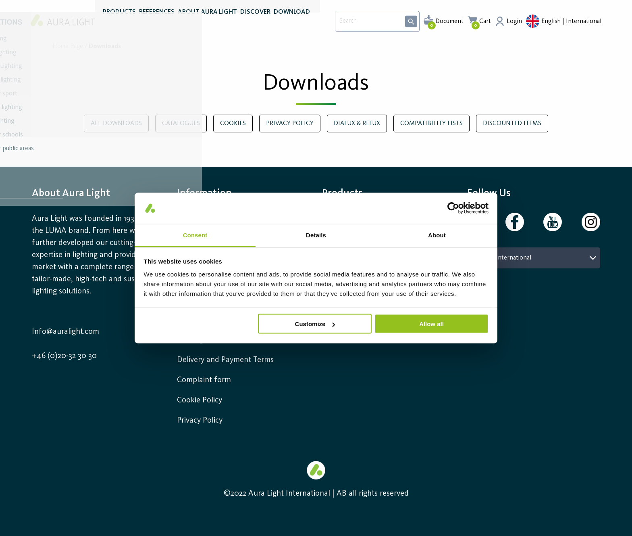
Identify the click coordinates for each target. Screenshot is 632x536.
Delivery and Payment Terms (225, 360)
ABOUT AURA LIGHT (207, 23)
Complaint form (204, 380)
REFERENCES (157, 23)
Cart (485, 21)
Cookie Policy (199, 400)
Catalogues (181, 123)
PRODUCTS (119, 23)
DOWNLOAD (292, 23)
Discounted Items (512, 123)
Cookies (233, 123)
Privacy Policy (199, 421)
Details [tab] (316, 234)
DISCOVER (255, 23)
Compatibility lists (431, 123)
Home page (67, 46)
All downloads (116, 123)
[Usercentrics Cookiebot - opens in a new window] (453, 208)
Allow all (431, 323)
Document (449, 21)
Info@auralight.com (65, 332)
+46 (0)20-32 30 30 (64, 356)
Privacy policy (290, 123)
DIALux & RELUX (357, 123)
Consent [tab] (195, 234)
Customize (315, 323)
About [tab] (437, 234)
